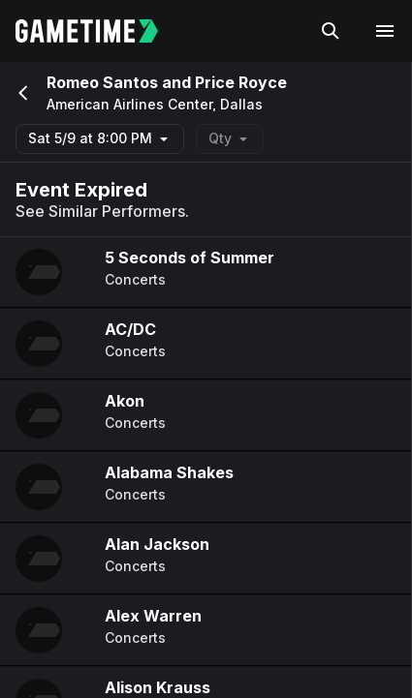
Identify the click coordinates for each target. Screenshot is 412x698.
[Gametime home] (98, 31)
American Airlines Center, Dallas (155, 104)
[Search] (330, 31)
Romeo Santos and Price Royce (167, 82)
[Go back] (21, 93)
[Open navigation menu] (385, 31)
